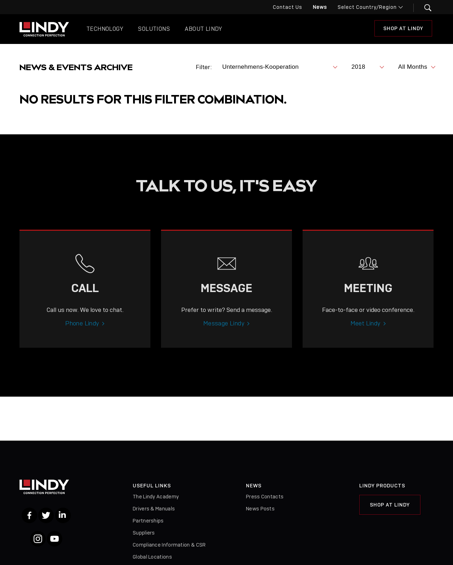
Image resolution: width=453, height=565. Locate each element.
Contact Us (287, 7)
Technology (104, 29)
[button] (423, 8)
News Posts (260, 508)
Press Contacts (264, 496)
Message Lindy (224, 330)
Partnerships (148, 521)
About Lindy (203, 29)
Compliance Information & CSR (169, 545)
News (320, 7)
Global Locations (152, 557)
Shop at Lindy (403, 28)
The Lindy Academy (156, 496)
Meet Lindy (365, 330)
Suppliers (144, 533)
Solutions (154, 29)
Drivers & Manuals (154, 508)
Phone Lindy (82, 330)
